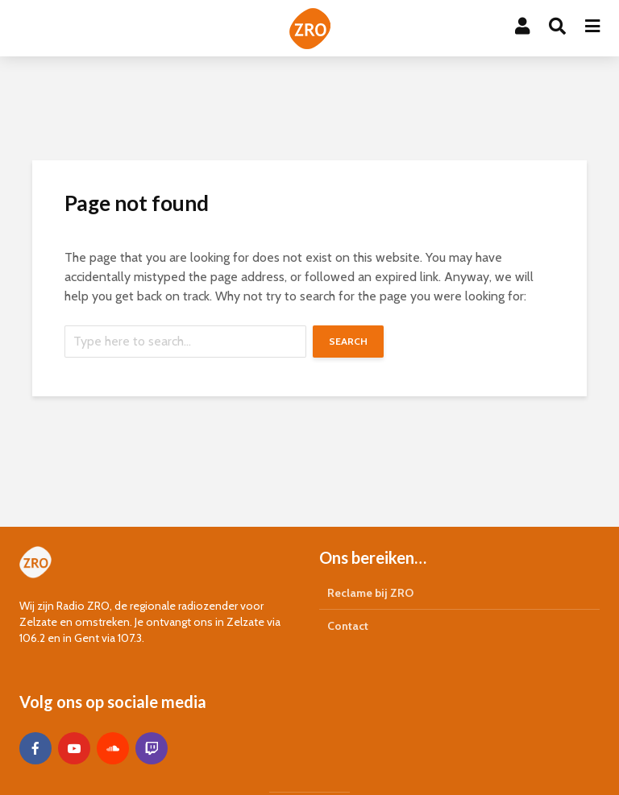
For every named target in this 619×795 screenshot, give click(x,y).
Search (348, 341)
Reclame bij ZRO (370, 593)
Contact (347, 626)
